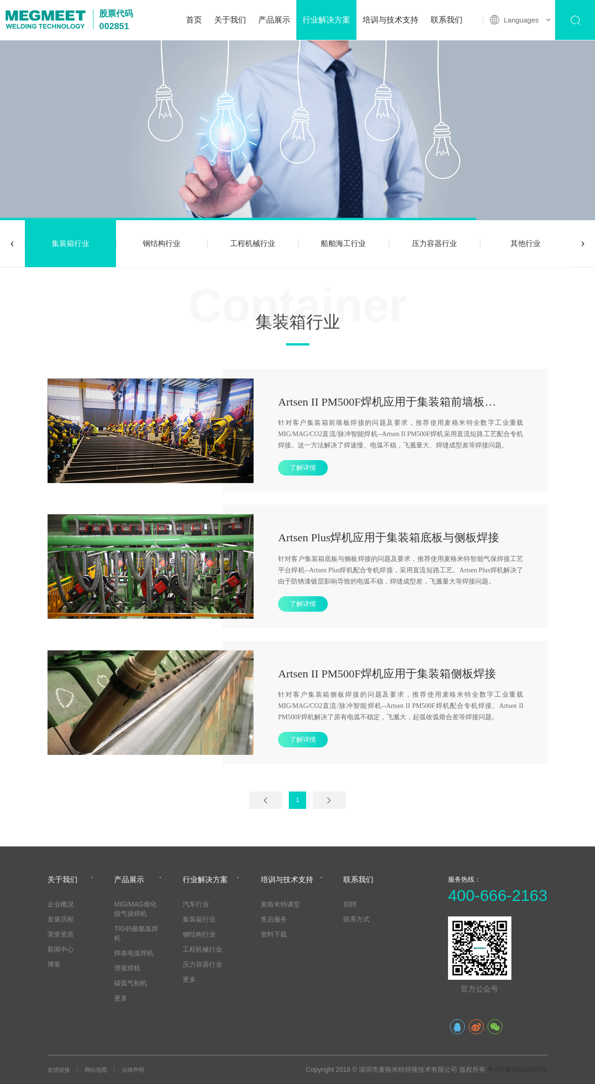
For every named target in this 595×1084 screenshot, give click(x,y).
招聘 (349, 904)
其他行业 (525, 243)
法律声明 (133, 1070)
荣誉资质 (60, 934)
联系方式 (356, 919)
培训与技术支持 (390, 19)
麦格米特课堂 (280, 904)
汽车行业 (196, 904)
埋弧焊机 (127, 968)
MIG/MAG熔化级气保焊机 (135, 908)
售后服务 (274, 919)
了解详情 (303, 467)
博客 (54, 964)
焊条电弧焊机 (134, 953)
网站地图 (96, 1070)
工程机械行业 (252, 243)
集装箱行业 (70, 243)
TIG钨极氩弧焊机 (136, 933)
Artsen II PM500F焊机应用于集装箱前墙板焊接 (392, 402)
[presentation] (12, 243)
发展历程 (60, 919)
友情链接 (58, 1070)
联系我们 (447, 19)
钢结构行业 (161, 243)
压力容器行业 (434, 243)
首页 (194, 19)
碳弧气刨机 (130, 983)
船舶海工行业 (343, 243)
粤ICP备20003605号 (517, 1069)
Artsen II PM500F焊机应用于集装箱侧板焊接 (387, 674)
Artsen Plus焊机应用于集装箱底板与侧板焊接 (388, 537)
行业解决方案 (326, 19)
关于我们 (230, 19)
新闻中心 (60, 949)
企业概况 (60, 904)
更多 (120, 998)
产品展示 (274, 19)
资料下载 (274, 934)
